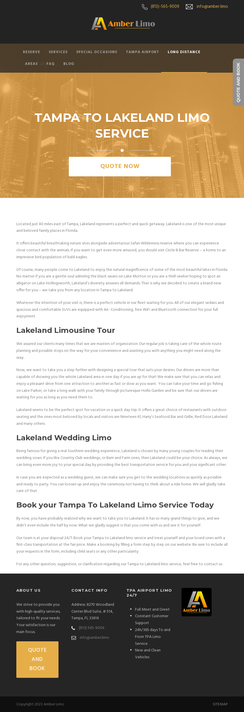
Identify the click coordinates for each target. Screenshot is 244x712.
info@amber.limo (212, 6)
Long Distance (184, 52)
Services (58, 52)
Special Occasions (96, 52)
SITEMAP (220, 704)
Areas (31, 64)
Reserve (31, 52)
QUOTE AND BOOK (37, 659)
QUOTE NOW (120, 166)
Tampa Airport (142, 52)
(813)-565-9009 (165, 6)
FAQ (50, 64)
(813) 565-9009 (91, 628)
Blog (68, 64)
